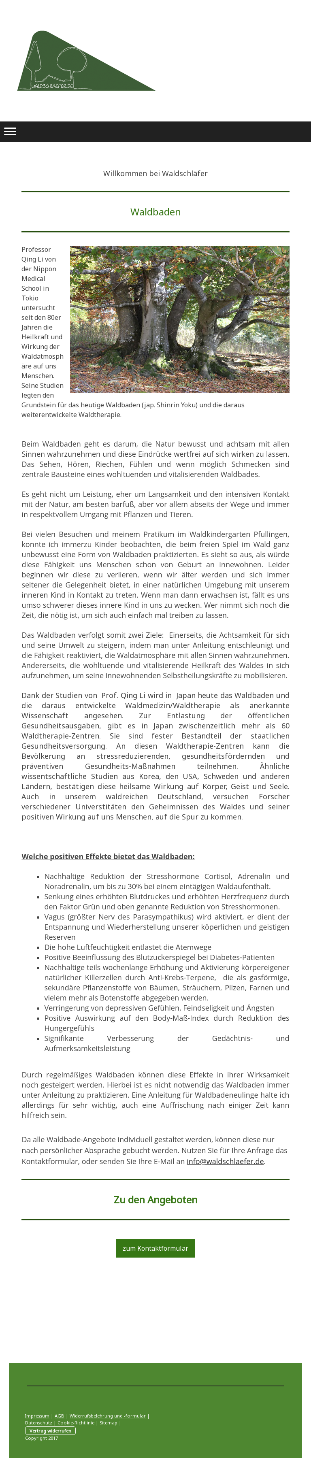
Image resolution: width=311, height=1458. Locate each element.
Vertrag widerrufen (50, 1431)
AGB (59, 1416)
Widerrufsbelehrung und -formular (108, 1416)
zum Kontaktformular (155, 1248)
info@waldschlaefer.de (225, 1161)
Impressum (37, 1416)
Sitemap (108, 1423)
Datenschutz (38, 1423)
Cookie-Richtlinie (76, 1423)
